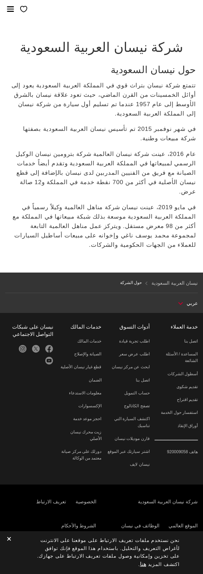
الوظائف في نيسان (140, 525)
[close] (9, 539)
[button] (10, 9)
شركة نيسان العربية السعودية (168, 501)
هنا (143, 564)
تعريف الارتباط (51, 501)
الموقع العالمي (183, 525)
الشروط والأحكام (78, 525)
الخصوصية (86, 501)
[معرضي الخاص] (24, 9)
